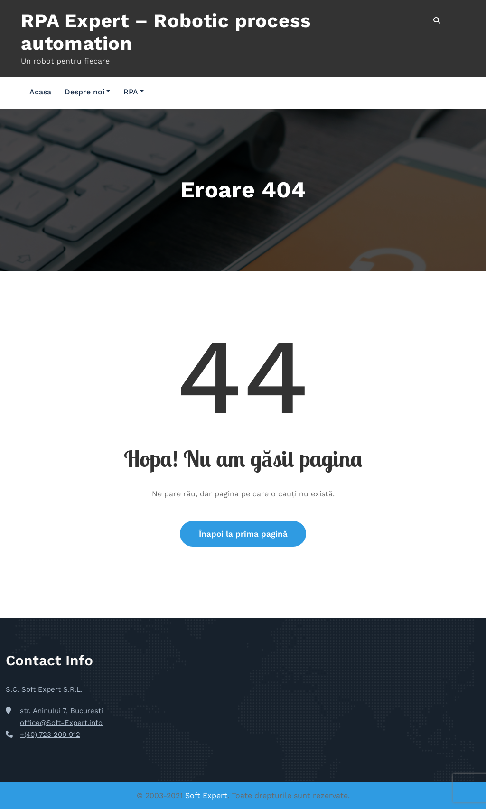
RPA (133, 91)
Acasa (40, 91)
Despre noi (87, 91)
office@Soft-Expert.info (61, 723)
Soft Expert (206, 795)
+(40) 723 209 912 (50, 734)
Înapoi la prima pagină (243, 534)
